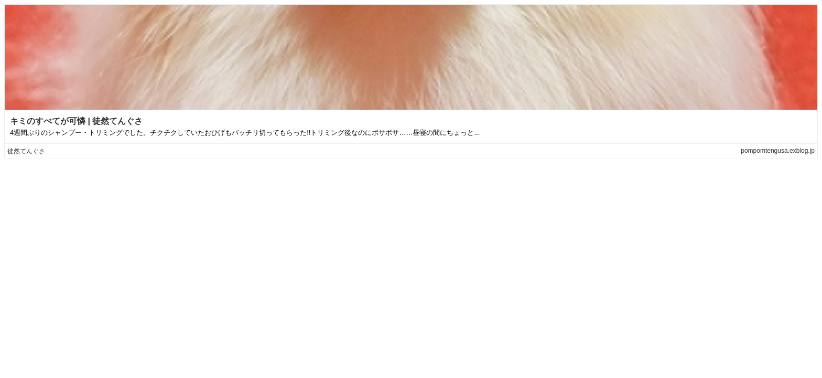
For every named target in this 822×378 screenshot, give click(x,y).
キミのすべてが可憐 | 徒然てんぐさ (76, 121)
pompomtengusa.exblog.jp (778, 150)
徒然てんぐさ (26, 151)
